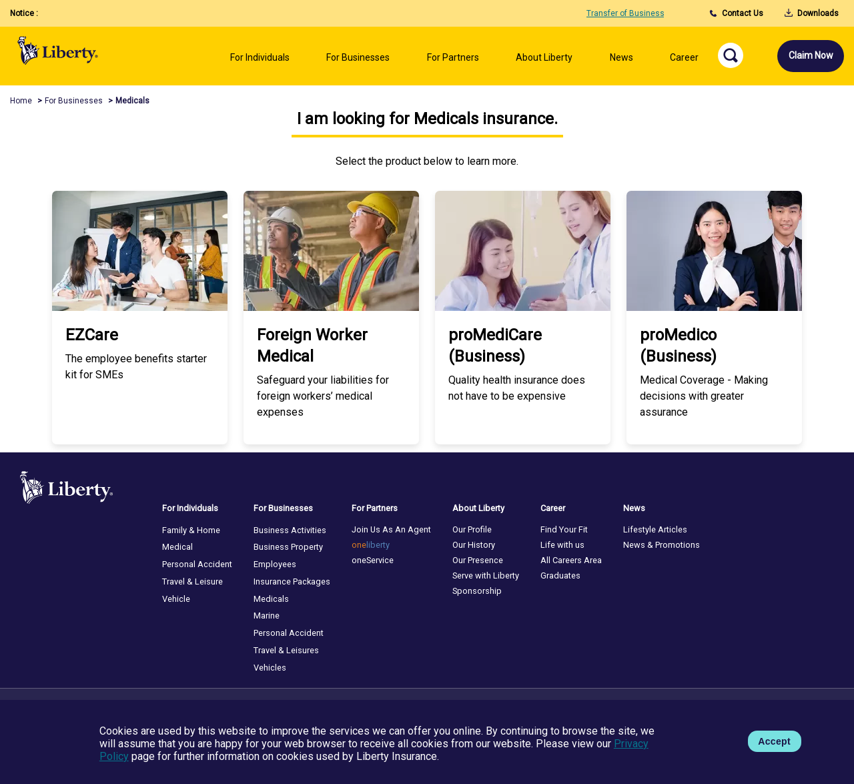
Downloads (812, 13)
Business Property (288, 547)
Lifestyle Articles (655, 529)
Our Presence (477, 560)
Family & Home (191, 530)
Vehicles (270, 668)
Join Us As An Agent (391, 529)
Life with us (562, 545)
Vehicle (176, 599)
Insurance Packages (292, 581)
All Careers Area (571, 560)
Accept (774, 741)
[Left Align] (260, 62)
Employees (275, 564)
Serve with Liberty (485, 575)
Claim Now (811, 55)
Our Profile (472, 529)
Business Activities (290, 530)
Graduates (560, 575)
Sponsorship (477, 591)
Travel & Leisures (286, 650)
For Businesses (74, 100)
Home (21, 100)
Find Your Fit (564, 529)
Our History (473, 545)
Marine (267, 616)
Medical (177, 547)
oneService (373, 560)
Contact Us (736, 13)
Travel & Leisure (192, 581)
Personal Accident (197, 564)
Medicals (271, 599)
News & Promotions (661, 545)
